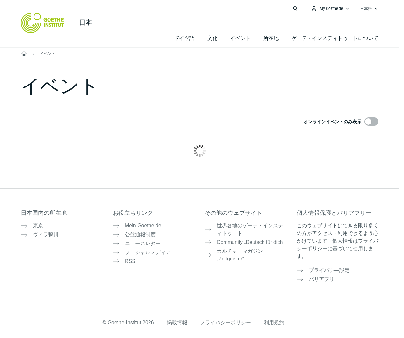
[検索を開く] (295, 8)
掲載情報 (177, 322)
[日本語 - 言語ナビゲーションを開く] (369, 8)
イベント (47, 53)
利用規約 (274, 322)
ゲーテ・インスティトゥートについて (335, 38)
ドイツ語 (184, 38)
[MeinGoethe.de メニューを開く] (330, 8)
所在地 (271, 38)
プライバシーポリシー (225, 322)
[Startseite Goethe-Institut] (42, 23)
